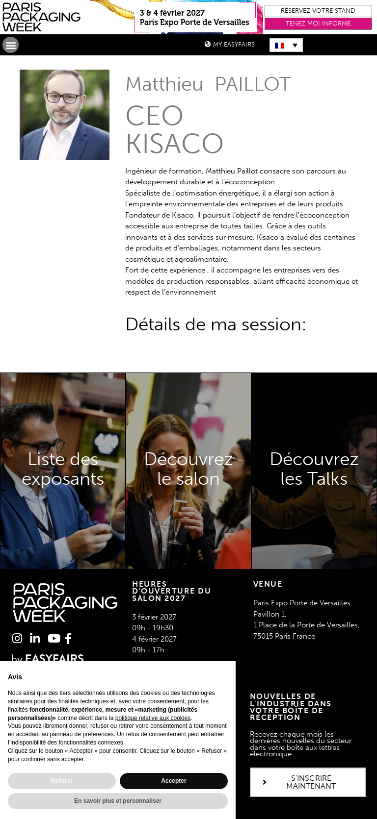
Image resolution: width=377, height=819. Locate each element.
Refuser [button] (62, 780)
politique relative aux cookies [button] (152, 718)
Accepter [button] (173, 780)
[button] (319, 11)
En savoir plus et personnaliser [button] (118, 800)
